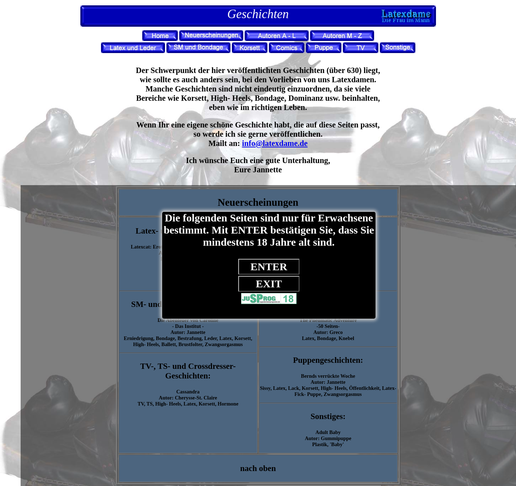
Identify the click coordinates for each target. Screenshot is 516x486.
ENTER (268, 266)
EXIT (269, 283)
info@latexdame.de (275, 143)
